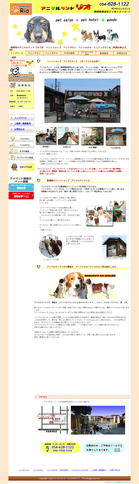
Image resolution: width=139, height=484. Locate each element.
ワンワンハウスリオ (80, 470)
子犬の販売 (63, 470)
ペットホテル (52, 470)
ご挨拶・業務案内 (99, 470)
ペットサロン (38, 470)
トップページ (24, 470)
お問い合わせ (115, 470)
